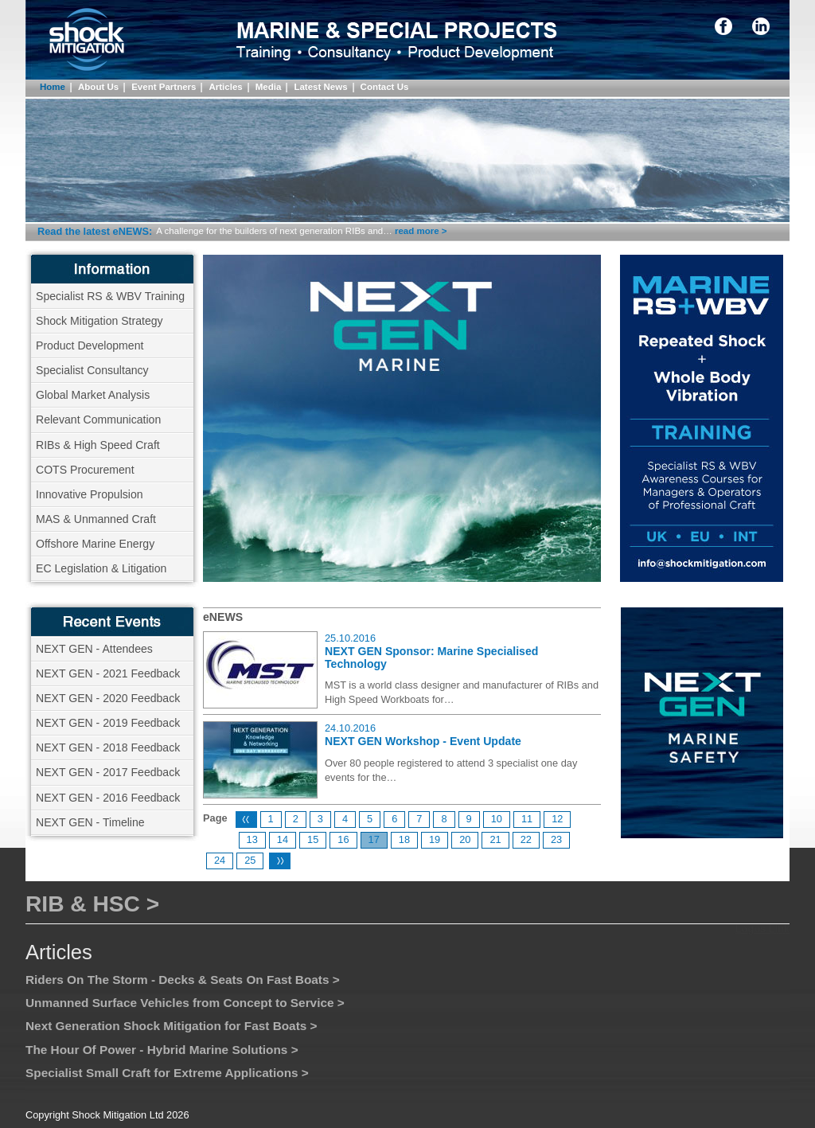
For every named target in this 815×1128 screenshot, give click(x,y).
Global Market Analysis (93, 394)
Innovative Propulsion (89, 494)
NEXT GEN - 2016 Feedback (108, 797)
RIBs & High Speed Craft (98, 445)
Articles (225, 87)
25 (249, 860)
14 (282, 839)
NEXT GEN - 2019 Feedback (108, 722)
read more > (421, 231)
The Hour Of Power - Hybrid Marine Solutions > (161, 1049)
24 (219, 860)
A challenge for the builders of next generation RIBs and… (274, 231)
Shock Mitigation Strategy (99, 320)
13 (252, 839)
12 (557, 819)
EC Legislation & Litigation (101, 568)
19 (434, 839)
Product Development (89, 345)
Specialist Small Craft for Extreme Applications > (167, 1072)
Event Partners (163, 87)
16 (343, 839)
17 (374, 839)
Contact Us (385, 87)
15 (312, 839)
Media (268, 87)
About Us (98, 87)
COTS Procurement (85, 469)
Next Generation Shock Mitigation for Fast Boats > (171, 1025)
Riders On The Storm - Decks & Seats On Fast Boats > (182, 979)
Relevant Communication (98, 419)
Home (52, 87)
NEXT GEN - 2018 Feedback (108, 747)
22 (526, 839)
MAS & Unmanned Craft (96, 519)
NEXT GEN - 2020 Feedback (108, 698)
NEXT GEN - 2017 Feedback (108, 772)
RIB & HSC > (92, 904)
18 (404, 839)
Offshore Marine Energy (95, 543)
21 (495, 839)
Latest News (320, 87)
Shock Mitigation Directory (104, 52)
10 (496, 819)
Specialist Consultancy (92, 370)
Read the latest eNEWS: (94, 231)
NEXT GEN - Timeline (90, 822)
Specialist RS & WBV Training (110, 296)
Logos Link (762, 929)
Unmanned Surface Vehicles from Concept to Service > (185, 1002)
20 (464, 839)
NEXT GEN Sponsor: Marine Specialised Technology (431, 657)
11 (526, 819)
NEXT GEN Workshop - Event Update (423, 741)
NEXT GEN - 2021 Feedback (108, 673)
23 (556, 839)
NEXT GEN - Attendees (94, 648)
